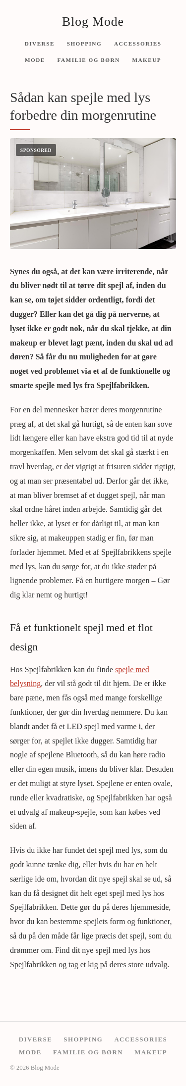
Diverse (40, 43)
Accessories (137, 43)
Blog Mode (93, 21)
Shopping (84, 43)
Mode (35, 60)
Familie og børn (89, 60)
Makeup (146, 60)
